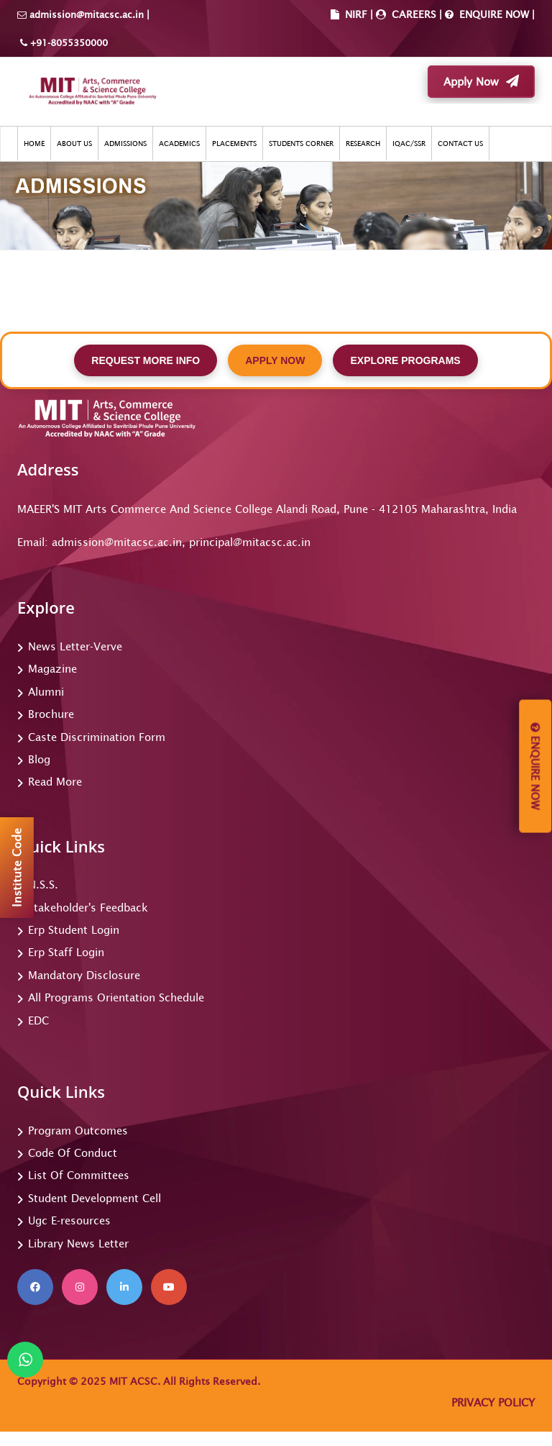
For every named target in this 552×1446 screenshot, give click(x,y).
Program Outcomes (78, 1130)
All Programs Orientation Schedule (116, 997)
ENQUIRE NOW (492, 14)
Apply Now (481, 81)
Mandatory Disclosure (84, 975)
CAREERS (412, 14)
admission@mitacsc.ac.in (86, 14)
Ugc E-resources (69, 1220)
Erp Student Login (73, 930)
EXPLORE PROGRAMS (405, 360)
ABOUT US (74, 143)
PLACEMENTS (234, 143)
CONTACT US (460, 143)
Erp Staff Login (66, 952)
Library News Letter (78, 1243)
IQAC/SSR (409, 143)
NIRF (356, 14)
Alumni (46, 692)
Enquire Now (535, 766)
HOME (34, 143)
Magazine (52, 669)
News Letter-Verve (75, 646)
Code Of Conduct (72, 1153)
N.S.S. (43, 884)
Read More (55, 782)
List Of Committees (78, 1175)
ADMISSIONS (125, 143)
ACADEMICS (179, 143)
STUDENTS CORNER (301, 143)
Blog (39, 759)
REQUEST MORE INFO (145, 360)
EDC (38, 1020)
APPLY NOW (275, 360)
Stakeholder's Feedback (88, 907)
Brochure (51, 714)
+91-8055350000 (67, 42)
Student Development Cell (94, 1198)
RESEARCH (363, 143)
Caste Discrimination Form (96, 737)
